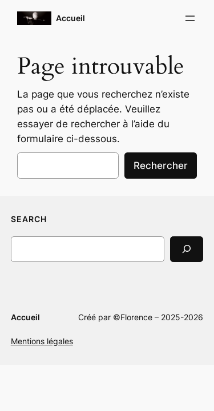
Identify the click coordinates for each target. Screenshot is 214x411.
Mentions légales (42, 341)
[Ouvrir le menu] (190, 18)
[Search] (186, 249)
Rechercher (161, 165)
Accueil (70, 18)
